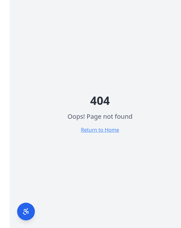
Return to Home (90, 129)
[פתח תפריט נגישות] (16, 211)
